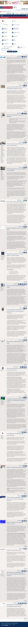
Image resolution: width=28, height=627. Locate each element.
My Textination (3, 11)
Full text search (5, 48)
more (25, 83)
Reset (15, 51)
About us (9, 11)
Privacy (10, 624)
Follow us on (4, 625)
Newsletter (9, 13)
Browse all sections (24, 13)
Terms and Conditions (4, 624)
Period (5, 46)
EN (17, 13)
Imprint (14, 624)
